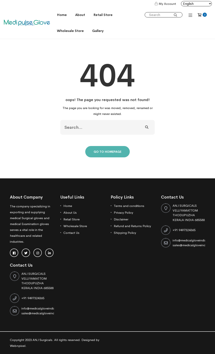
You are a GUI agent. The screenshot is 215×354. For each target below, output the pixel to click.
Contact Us (71, 233)
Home (62, 15)
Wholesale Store (70, 31)
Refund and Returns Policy (132, 226)
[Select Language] (196, 3)
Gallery (98, 31)
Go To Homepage (107, 152)
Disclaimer (121, 219)
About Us (70, 213)
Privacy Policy (123, 213)
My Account (167, 4)
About (80, 15)
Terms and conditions (129, 206)
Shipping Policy (125, 233)
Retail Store (103, 15)
